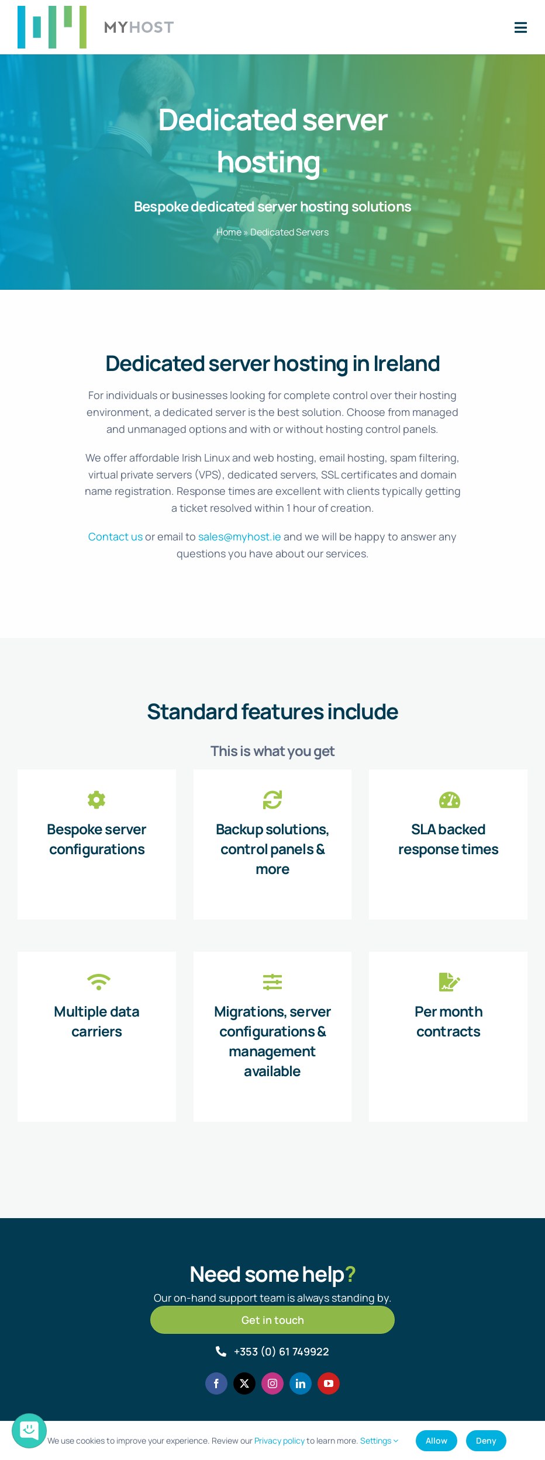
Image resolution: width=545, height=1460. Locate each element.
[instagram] (272, 1383)
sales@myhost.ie (239, 536)
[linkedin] (300, 1383)
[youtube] (329, 1383)
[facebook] (216, 1383)
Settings (379, 1440)
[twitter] (244, 1383)
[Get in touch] (272, 1320)
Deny (486, 1440)
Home (229, 232)
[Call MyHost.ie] (272, 1351)
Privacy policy (279, 1440)
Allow (436, 1440)
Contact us (115, 536)
